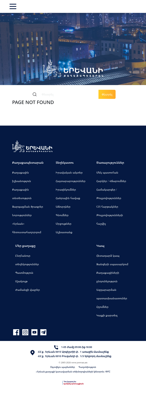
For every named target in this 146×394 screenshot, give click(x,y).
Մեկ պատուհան (107, 172)
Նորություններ (22, 215)
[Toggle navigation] (13, 6)
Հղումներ (102, 307)
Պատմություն (24, 272)
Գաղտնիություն (87, 367)
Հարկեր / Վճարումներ (111, 181)
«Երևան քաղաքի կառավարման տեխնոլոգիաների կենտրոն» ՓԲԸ (73, 371)
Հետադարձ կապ (107, 255)
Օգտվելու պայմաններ (62, 367)
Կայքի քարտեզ (106, 315)
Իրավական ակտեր (69, 172)
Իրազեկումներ (66, 189)
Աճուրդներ (63, 206)
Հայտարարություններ (71, 181)
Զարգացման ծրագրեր (27, 206)
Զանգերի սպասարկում (112, 264)
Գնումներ (62, 215)
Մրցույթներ (63, 223)
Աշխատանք (64, 232)
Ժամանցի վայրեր (27, 290)
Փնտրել (107, 94)
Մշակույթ (21, 281)
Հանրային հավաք (68, 198)
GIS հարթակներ (107, 206)
